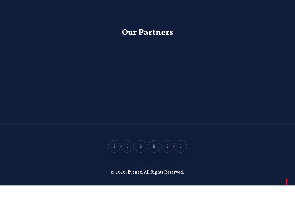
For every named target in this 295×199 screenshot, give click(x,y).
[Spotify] (180, 146)
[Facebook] (114, 146)
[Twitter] (127, 146)
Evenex (135, 172)
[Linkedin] (154, 146)
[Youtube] (167, 146)
